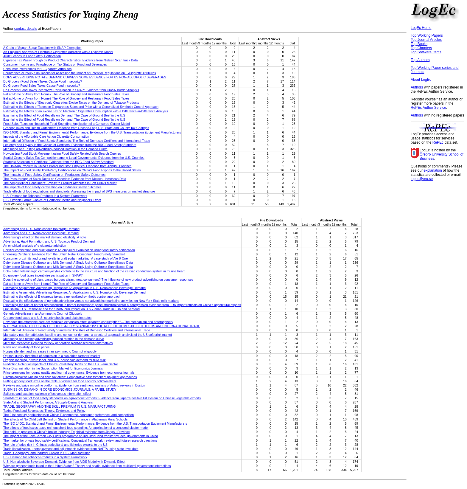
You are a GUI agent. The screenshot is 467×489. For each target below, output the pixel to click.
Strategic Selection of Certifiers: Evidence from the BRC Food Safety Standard (58, 162)
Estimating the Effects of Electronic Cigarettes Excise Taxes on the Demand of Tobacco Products (71, 102)
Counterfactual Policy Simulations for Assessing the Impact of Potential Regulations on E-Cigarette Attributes (79, 73)
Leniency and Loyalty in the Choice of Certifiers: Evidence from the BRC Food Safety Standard (69, 145)
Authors (417, 87)
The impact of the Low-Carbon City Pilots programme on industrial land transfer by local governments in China (80, 436)
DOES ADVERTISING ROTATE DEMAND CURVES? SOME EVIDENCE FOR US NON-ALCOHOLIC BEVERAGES (84, 77)
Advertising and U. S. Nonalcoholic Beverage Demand (41, 229)
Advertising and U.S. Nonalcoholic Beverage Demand (41, 233)
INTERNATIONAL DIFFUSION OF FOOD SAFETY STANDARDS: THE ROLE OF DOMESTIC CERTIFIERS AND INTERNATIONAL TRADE (101, 326)
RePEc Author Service (428, 107)
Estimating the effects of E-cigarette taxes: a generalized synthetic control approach (62, 296)
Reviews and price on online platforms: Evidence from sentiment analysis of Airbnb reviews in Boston (74, 385)
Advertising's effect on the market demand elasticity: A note (44, 237)
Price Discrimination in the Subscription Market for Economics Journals (53, 368)
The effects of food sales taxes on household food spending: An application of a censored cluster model (75, 427)
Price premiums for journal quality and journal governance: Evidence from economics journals (69, 372)
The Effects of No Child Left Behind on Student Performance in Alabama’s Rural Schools (65, 419)
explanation (433, 170)
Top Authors (420, 60)
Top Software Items (426, 52)
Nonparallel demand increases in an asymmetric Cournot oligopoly (49, 351)
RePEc (437, 142)
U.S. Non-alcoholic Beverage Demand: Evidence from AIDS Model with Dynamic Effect (64, 461)
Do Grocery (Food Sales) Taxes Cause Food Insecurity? (42, 81)
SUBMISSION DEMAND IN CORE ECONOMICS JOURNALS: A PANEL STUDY (59, 389)
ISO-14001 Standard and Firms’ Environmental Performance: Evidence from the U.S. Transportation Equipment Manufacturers (92, 132)
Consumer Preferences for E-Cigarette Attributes (37, 69)
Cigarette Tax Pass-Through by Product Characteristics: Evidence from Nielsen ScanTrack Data (70, 60)
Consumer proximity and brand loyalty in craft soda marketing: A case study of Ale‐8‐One (65, 258)
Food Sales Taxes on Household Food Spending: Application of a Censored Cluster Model (66, 123)
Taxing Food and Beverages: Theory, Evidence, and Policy (44, 410)
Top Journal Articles (426, 40)
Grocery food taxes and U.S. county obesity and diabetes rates (47, 317)
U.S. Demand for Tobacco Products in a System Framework (45, 196)
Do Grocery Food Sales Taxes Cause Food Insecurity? (41, 85)
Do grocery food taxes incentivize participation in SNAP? (43, 275)
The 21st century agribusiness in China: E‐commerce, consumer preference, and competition (68, 415)
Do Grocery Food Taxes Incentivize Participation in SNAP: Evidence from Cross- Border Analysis (71, 90)
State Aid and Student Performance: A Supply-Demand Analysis (48, 402)
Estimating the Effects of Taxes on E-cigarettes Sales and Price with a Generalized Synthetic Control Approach (80, 106)
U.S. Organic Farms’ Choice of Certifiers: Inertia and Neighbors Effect (52, 200)
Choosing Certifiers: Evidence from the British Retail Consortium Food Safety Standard (64, 254)
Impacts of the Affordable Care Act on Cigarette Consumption (46, 136)
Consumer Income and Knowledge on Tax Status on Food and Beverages (55, 64)
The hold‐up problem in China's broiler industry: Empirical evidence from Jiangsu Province (66, 432)
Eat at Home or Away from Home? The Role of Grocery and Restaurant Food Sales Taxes (66, 94)
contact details (25, 29)
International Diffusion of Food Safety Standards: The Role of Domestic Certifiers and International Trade (76, 140)
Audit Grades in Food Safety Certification (32, 56)
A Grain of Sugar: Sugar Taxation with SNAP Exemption (42, 47)
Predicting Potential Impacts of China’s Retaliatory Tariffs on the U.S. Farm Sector (60, 364)
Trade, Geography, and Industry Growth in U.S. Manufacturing (47, 453)
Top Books (419, 44)
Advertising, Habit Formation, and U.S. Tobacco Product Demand (49, 241)
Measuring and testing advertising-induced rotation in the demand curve (53, 339)
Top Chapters (421, 48)
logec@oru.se (422, 179)
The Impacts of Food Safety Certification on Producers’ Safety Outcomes (54, 174)
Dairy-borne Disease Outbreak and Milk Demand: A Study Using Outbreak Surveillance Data (68, 262)
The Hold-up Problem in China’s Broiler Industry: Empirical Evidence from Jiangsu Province (67, 166)
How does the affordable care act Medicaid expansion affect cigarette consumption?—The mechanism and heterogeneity (88, 322)
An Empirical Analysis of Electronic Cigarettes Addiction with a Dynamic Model (58, 52)
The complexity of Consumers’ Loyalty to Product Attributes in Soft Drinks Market (59, 183)
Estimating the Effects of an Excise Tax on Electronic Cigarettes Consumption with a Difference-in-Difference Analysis (85, 111)
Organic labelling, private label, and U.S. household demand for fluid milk (54, 360)
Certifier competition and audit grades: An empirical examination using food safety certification (69, 250)
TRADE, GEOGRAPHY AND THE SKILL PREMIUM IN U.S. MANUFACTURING (59, 406)
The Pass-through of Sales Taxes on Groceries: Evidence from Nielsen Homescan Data (64, 179)
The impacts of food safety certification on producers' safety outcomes (52, 187)
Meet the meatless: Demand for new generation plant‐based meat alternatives (58, 343)
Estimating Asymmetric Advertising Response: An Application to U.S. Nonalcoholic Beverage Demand (74, 288)
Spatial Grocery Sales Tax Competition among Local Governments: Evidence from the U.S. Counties (73, 157)
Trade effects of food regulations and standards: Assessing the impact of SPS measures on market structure (79, 191)
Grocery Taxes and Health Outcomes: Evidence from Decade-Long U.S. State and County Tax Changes (76, 128)
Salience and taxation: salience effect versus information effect (47, 393)
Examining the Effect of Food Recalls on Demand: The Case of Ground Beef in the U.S (64, 115)
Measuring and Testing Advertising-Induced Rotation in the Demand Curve (55, 149)
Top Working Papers (427, 35)
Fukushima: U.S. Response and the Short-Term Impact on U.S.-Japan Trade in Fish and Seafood (71, 309)
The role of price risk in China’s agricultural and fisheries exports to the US (55, 444)
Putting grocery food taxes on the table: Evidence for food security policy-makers (59, 381)
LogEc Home (421, 28)
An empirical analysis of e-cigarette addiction (34, 245)
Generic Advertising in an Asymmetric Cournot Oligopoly (42, 313)
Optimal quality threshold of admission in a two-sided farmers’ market (51, 356)
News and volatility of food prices (26, 347)
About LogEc (421, 79)
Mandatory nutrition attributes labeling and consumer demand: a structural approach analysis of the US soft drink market (87, 334)
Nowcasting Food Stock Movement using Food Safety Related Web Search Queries (62, 153)
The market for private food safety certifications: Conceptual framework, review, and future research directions (80, 440)
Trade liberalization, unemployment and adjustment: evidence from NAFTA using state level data (70, 449)
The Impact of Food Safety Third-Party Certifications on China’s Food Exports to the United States (72, 170)
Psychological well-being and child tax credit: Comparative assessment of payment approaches (70, 377)
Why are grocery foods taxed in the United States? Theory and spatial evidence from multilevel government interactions (87, 466)
